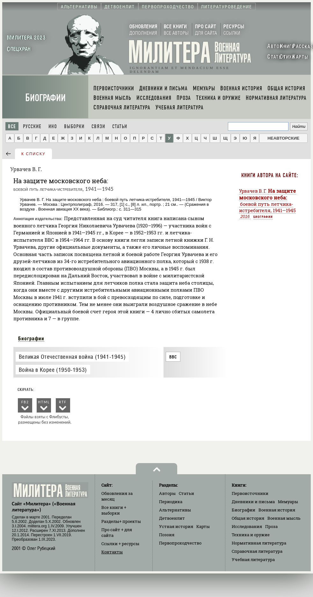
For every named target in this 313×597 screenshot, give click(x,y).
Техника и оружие (251, 535)
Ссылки (120, 543)
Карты (203, 526)
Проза (271, 526)
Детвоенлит (172, 518)
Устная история (176, 526)
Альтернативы (175, 510)
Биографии (45, 98)
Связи (98, 126)
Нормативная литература (259, 543)
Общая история (248, 518)
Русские (32, 126)
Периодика (170, 501)
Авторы (167, 493)
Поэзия (166, 535)
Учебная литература (253, 559)
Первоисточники (250, 493)
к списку (33, 154)
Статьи (119, 126)
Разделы (121, 521)
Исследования (247, 526)
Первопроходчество (180, 543)
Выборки (74, 126)
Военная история (276, 510)
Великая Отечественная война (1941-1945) (72, 356)
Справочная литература (257, 551)
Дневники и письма (253, 501)
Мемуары (288, 501)
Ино (52, 126)
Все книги (113, 510)
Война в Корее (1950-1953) (53, 369)
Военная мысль (284, 518)
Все (12, 126)
